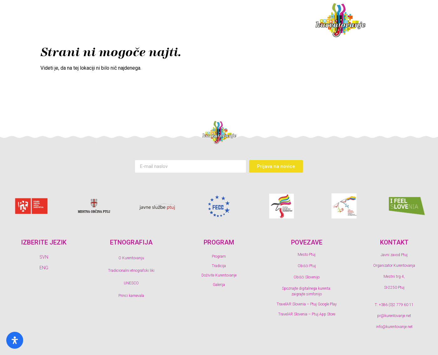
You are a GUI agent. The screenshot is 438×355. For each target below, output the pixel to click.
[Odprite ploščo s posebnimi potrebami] (14, 340)
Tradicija (149, 21)
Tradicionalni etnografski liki (131, 270)
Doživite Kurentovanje (213, 21)
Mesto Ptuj (306, 254)
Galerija (277, 21)
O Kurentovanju (131, 258)
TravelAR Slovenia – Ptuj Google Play (307, 304)
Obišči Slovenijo (307, 277)
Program (99, 21)
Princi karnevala (131, 295)
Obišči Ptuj (307, 266)
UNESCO (131, 283)
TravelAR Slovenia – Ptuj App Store (306, 314)
